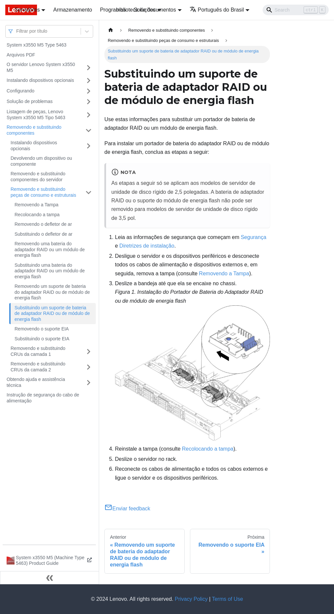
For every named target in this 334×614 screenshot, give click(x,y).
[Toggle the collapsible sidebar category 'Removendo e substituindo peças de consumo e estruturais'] (88, 192)
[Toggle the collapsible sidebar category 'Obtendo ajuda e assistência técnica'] (88, 382)
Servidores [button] (27, 10)
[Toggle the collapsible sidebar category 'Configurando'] (88, 91)
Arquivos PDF (21, 54)
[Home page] (110, 30)
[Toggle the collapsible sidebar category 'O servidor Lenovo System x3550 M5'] (88, 67)
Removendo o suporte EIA (42, 328)
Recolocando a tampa (37, 214)
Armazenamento (72, 10)
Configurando (20, 90)
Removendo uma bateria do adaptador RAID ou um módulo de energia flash (50, 249)
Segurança (253, 237)
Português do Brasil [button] (217, 10)
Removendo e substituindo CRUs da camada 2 (38, 366)
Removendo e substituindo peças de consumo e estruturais (43, 192)
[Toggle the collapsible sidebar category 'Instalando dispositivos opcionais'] (88, 80)
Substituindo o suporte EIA (42, 338)
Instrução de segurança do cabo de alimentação (43, 397)
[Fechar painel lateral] (49, 577)
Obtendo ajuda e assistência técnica (36, 382)
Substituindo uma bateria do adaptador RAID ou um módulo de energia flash (50, 270)
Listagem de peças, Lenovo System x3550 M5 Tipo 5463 (36, 114)
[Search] (296, 10)
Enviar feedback (127, 508)
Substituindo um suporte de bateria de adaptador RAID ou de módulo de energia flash (52, 313)
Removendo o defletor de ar (43, 224)
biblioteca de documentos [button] (146, 10)
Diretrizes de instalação (146, 246)
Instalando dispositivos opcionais (40, 80)
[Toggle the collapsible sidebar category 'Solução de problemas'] (88, 101)
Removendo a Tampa (36, 204)
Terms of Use (227, 599)
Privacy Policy (191, 599)
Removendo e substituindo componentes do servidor (38, 176)
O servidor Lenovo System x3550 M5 (41, 67)
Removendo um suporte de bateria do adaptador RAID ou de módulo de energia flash (52, 292)
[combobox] (17, 31)
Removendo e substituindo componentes (34, 130)
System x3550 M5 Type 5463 (36, 45)
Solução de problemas (30, 101)
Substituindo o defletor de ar (43, 234)
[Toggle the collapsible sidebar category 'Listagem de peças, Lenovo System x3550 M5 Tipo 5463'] (88, 114)
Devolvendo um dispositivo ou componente (41, 161)
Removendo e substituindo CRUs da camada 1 (38, 351)
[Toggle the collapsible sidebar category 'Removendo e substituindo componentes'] (88, 130)
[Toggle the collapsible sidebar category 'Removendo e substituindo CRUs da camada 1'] (88, 351)
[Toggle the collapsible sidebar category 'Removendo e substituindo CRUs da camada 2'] (88, 367)
